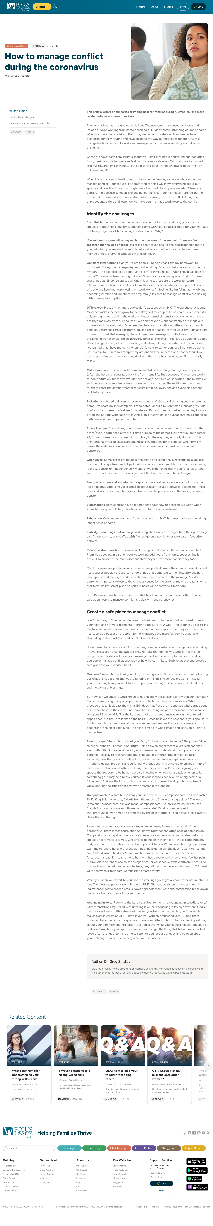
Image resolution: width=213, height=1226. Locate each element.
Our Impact (81, 1170)
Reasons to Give (157, 1173)
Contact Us (81, 1190)
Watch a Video (9, 1190)
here (131, 116)
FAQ (78, 1186)
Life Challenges (119, 1148)
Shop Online (8, 1182)
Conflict (16, 132)
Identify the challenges (21, 117)
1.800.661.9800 (21, 1207)
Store (183, 6)
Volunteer (44, 1178)
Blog (78, 1182)
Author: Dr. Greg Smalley (111, 961)
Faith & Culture (144, 1148)
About (156, 6)
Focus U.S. (118, 1186)
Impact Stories (193, 1148)
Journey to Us (119, 1166)
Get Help (42, 6)
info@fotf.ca (37, 1207)
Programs (141, 6)
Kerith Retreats (120, 1174)
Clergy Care (169, 1148)
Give (198, 6)
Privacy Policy (142, 1207)
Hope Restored (120, 1170)
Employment (45, 1182)
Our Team (80, 1174)
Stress (30, 132)
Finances (80, 1178)
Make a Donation (47, 1174)
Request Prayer (10, 1166)
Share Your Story (47, 1170)
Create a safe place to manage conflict (30, 123)
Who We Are (82, 1166)
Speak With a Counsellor (14, 1170)
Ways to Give (156, 1177)
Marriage (69, 1148)
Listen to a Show (10, 1186)
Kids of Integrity (120, 1178)
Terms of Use (155, 1207)
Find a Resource (10, 1178)
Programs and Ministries (14, 1174)
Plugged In (118, 1182)
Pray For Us (45, 1166)
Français (168, 6)
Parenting (94, 1148)
